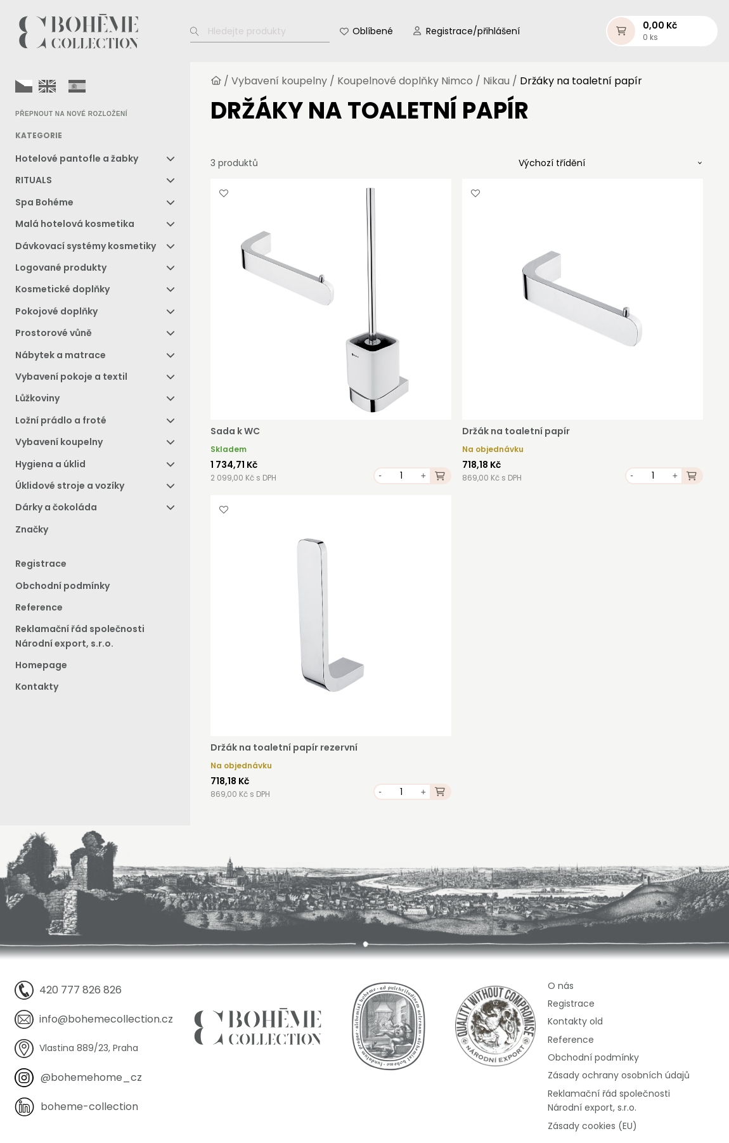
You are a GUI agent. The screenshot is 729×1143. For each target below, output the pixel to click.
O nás (561, 985)
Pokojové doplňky (56, 311)
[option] (47, 86)
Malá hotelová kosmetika (74, 223)
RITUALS (33, 180)
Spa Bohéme (44, 202)
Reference (39, 607)
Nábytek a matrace (60, 355)
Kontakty (36, 686)
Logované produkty (60, 267)
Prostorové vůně (53, 332)
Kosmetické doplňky (62, 289)
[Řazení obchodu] (610, 163)
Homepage (41, 665)
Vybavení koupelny (59, 442)
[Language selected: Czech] (53, 85)
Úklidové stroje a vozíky (69, 485)
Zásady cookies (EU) (592, 1126)
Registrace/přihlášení (473, 31)
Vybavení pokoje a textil (71, 376)
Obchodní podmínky (62, 585)
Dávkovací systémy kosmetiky (85, 246)
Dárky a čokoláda (56, 507)
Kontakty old (575, 1021)
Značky (31, 529)
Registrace (41, 563)
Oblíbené (372, 31)
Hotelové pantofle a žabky (76, 158)
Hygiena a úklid (50, 464)
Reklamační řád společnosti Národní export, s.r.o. (80, 636)
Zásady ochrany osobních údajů (619, 1075)
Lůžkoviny (37, 398)
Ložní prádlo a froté (60, 420)
